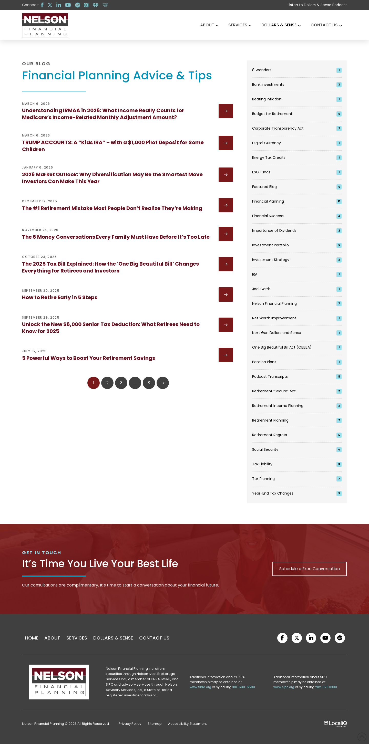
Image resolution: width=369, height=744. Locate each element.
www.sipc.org (283, 687)
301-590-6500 (243, 687)
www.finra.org (200, 687)
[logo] (45, 25)
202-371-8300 (326, 687)
